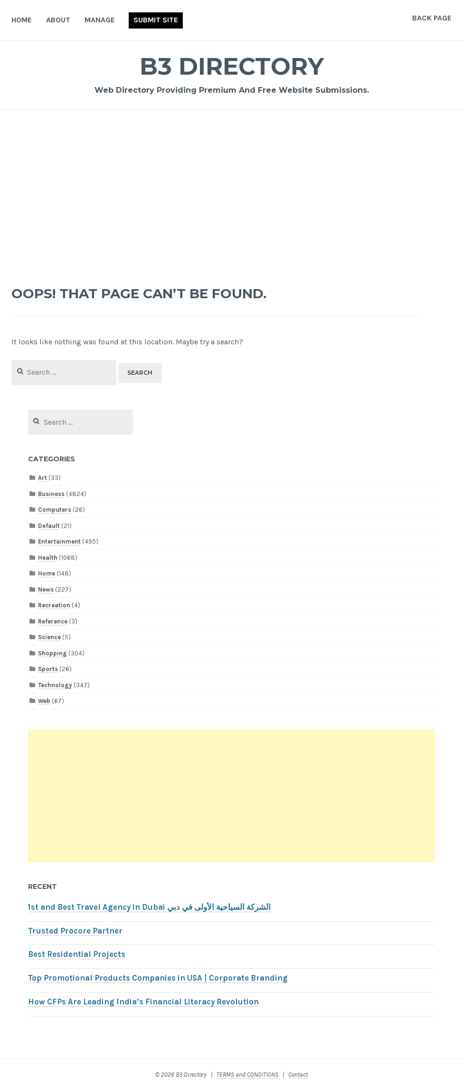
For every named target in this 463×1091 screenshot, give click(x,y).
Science (49, 637)
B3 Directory (232, 66)
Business (51, 493)
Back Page (432, 17)
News (46, 589)
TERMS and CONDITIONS (247, 1074)
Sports (48, 668)
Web (44, 700)
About (58, 19)
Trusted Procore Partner (75, 930)
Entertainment (59, 541)
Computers (54, 509)
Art (42, 477)
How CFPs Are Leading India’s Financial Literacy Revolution (143, 1001)
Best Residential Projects (76, 954)
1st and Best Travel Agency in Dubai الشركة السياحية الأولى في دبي (149, 907)
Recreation (54, 605)
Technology (55, 685)
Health (47, 557)
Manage (100, 19)
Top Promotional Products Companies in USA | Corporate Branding (158, 978)
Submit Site (155, 19)
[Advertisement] (232, 193)
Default (49, 525)
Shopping (52, 653)
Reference (52, 621)
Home (21, 19)
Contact (298, 1074)
